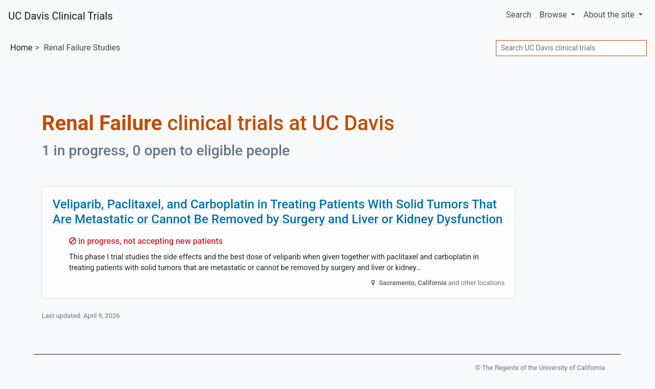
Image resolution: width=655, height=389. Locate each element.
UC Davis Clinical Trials (60, 16)
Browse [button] (554, 15)
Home (21, 47)
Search (518, 15)
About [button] (609, 15)
